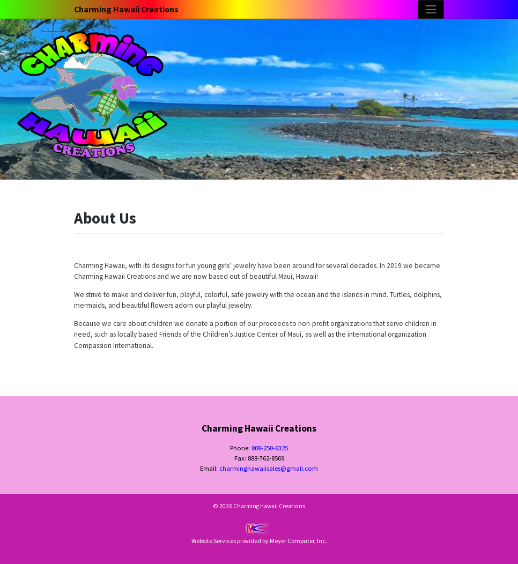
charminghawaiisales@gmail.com (268, 468)
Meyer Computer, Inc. (298, 541)
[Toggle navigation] (431, 9)
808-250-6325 (269, 448)
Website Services (213, 541)
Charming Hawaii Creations (126, 9)
